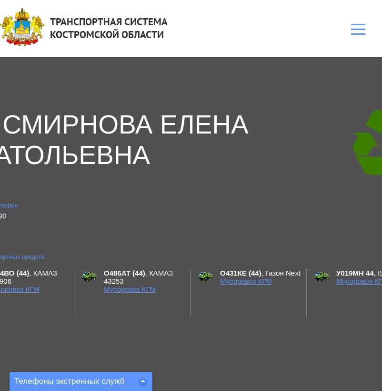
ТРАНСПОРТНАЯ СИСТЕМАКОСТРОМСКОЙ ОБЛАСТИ (109, 28)
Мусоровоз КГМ (130, 289)
